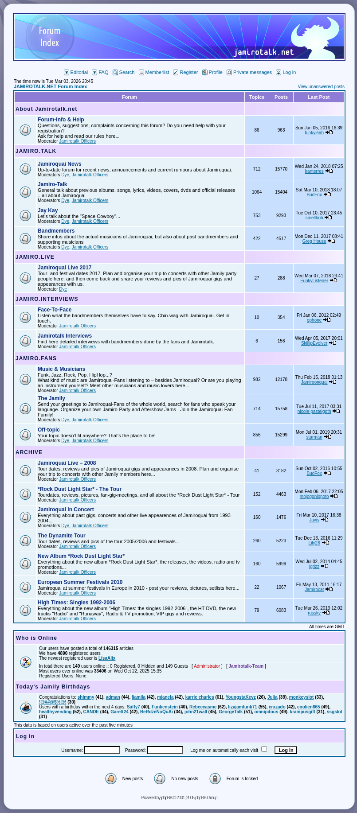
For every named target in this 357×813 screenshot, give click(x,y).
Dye (65, 174)
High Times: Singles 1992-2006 (76, 602)
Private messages (249, 72)
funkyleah (314, 132)
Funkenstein (165, 706)
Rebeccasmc (202, 706)
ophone (314, 320)
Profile (212, 72)
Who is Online (36, 638)
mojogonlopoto (314, 496)
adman (113, 697)
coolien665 (308, 706)
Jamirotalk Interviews (65, 336)
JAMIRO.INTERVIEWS (47, 299)
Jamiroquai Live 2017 (64, 268)
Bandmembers (56, 231)
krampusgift (302, 711)
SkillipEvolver (314, 343)
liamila (138, 697)
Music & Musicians (61, 369)
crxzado (277, 706)
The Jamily (51, 398)
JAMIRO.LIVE (35, 257)
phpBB (166, 797)
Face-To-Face (54, 310)
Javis (314, 519)
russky (314, 613)
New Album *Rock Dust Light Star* (81, 556)
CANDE (91, 711)
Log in (286, 72)
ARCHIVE (29, 452)
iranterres (314, 171)
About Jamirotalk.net (46, 109)
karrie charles (199, 697)
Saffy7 (133, 706)
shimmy (86, 697)
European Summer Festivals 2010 (80, 582)
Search (124, 72)
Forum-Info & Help (61, 120)
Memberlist (154, 72)
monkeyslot (301, 697)
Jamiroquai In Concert (66, 509)
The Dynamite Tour (62, 536)
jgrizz (314, 566)
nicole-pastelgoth (314, 411)
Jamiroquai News (60, 164)
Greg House (314, 241)
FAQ (100, 72)
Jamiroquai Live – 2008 (67, 463)
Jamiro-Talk (52, 184)
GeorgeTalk (231, 711)
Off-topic (49, 430)
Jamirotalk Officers (77, 141)
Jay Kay (48, 210)
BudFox (314, 194)
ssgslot (334, 711)
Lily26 (314, 543)
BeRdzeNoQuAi (156, 711)
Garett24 (119, 711)
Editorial (76, 72)
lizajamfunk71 (242, 706)
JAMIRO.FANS (36, 358)
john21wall (195, 711)
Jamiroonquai (314, 382)
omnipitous (267, 711)
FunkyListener (314, 280)
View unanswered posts (321, 86)
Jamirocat (314, 589)
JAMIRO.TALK (36, 151)
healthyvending (55, 711)
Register (185, 72)
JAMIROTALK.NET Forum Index (50, 86)
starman (314, 437)
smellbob (314, 217)
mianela (165, 697)
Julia (272, 697)
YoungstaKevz (241, 697)
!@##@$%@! (53, 702)
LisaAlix (106, 658)
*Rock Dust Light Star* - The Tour (80, 489)
